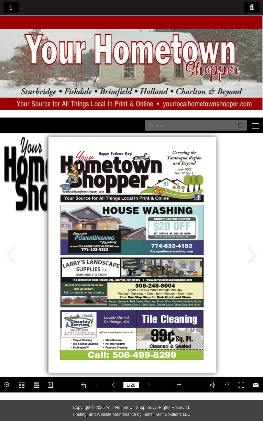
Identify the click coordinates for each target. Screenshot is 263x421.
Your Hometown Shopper (128, 407)
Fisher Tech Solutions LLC (166, 414)
